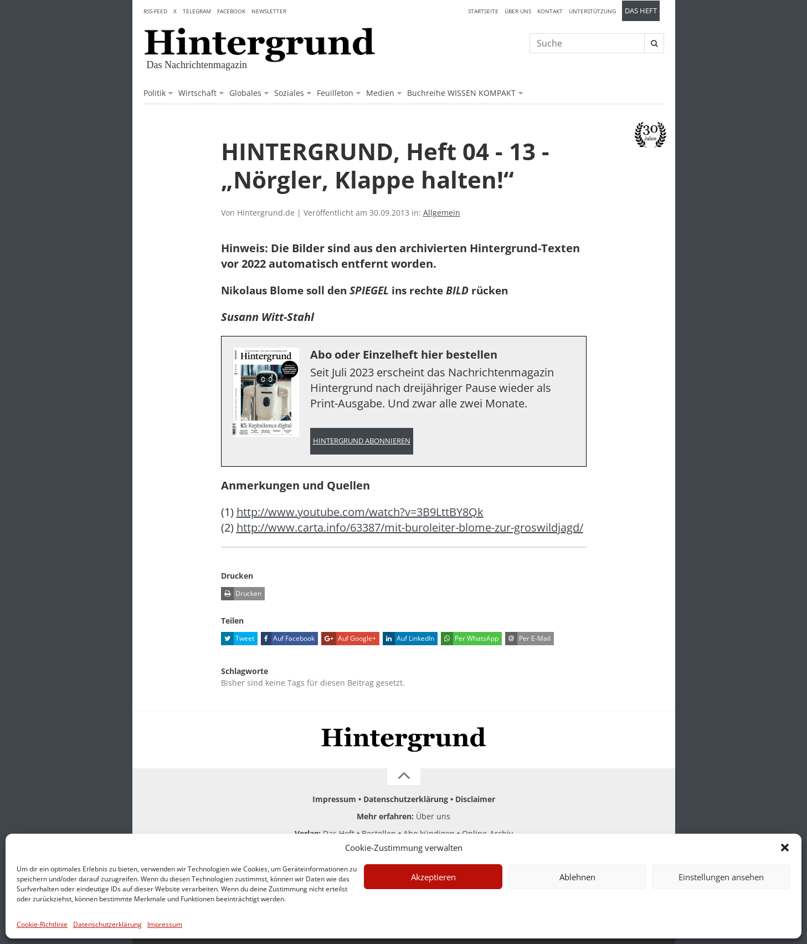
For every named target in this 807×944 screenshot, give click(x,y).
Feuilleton (335, 93)
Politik (154, 93)
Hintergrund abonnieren (361, 441)
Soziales (289, 93)
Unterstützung (592, 11)
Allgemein (441, 212)
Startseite (483, 11)
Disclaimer (475, 799)
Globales (245, 93)
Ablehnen (577, 876)
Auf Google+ (348, 638)
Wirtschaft (197, 93)
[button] (784, 847)
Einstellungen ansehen (721, 876)
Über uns (518, 11)
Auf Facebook (288, 638)
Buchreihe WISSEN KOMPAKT (461, 93)
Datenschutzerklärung (107, 924)
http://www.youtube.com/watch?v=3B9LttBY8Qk (360, 511)
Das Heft (641, 11)
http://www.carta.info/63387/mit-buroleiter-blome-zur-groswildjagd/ (410, 527)
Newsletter (268, 11)
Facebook (231, 11)
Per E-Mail (528, 638)
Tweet (237, 638)
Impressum (164, 924)
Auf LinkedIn (408, 638)
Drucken (241, 593)
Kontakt (550, 11)
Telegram (197, 11)
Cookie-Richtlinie (42, 924)
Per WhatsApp (469, 638)
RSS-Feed (155, 11)
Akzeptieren (433, 876)
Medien (380, 93)
